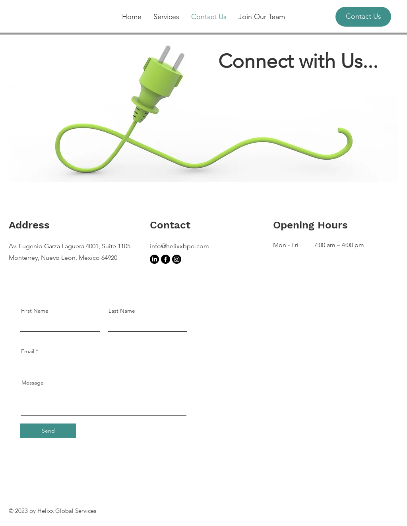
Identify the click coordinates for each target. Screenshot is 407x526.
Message (32, 382)
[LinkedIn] (154, 259)
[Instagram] (176, 259)
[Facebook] (165, 259)
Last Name (122, 310)
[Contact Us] (363, 17)
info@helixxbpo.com (179, 246)
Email (27, 351)
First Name (34, 310)
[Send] (48, 431)
